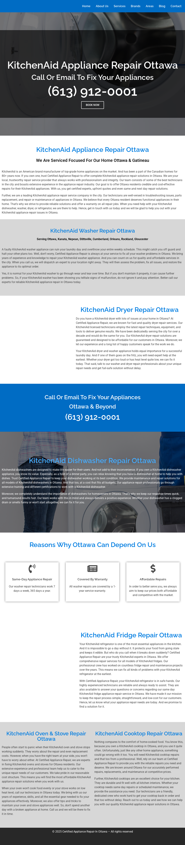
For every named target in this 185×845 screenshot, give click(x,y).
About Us (102, 6)
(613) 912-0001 (92, 91)
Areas (150, 6)
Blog (162, 6)
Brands (135, 6)
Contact (176, 6)
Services (119, 6)
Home (86, 6)
